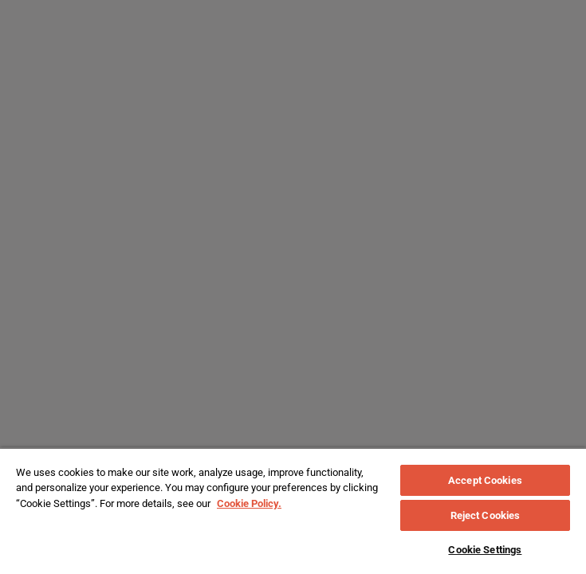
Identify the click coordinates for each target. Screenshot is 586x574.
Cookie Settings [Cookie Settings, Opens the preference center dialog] (484, 550)
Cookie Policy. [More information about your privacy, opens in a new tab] (249, 503)
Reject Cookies (485, 515)
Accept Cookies (485, 480)
